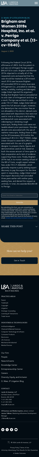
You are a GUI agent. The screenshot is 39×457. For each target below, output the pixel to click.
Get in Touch (19, 261)
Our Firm (5, 353)
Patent (3, 300)
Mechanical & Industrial (9, 342)
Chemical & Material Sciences (11, 329)
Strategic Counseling (8, 311)
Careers (4, 373)
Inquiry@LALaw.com (7, 404)
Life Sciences (5, 340)
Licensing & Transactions (9, 313)
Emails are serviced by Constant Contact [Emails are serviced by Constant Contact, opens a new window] (19, 218)
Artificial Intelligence (8, 326)
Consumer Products (8, 334)
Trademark (4, 303)
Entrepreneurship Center (12, 369)
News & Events (7, 361)
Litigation (4, 308)
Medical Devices (6, 345)
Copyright (4, 305)
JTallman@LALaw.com (8, 418)
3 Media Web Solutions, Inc (9, 442)
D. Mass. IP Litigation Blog (15, 18)
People (4, 357)
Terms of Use (24, 447)
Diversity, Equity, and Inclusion (14, 377)
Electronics (5, 337)
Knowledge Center (9, 365)
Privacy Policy (14, 447)
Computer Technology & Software (12, 332)
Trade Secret (5, 316)
